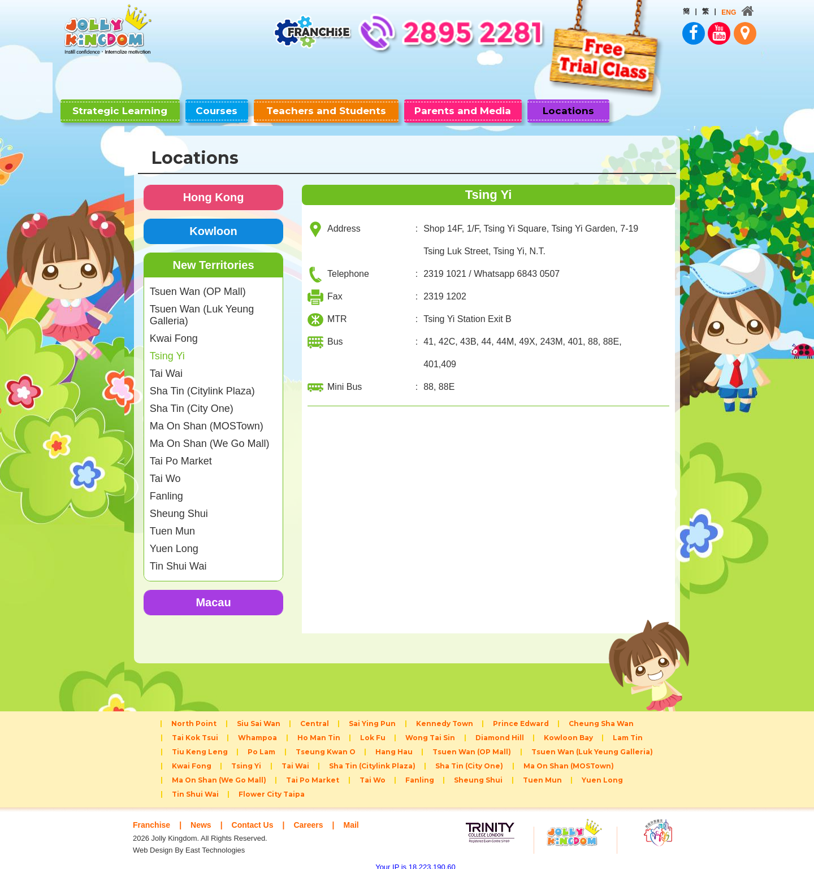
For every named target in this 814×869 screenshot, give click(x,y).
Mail (361, 815)
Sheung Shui (179, 504)
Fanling (166, 487)
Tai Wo (165, 469)
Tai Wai (166, 364)
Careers (317, 815)
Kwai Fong (174, 329)
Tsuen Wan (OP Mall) (198, 282)
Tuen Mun (172, 522)
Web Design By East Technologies (189, 841)
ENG (657, 12)
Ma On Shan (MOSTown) (206, 417)
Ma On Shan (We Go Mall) (210, 434)
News (204, 815)
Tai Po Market (181, 452)
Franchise (153, 815)
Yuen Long (174, 539)
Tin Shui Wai (178, 557)
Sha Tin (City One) (191, 399)
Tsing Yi (167, 347)
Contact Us (258, 815)
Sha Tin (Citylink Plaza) (202, 382)
